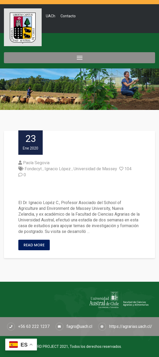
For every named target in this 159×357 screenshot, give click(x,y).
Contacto (68, 16)
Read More (34, 245)
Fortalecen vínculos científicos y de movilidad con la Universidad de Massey (79, 189)
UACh (50, 16)
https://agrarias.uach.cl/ (130, 326)
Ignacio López (58, 168)
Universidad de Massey (95, 168)
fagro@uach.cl (79, 326)
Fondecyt (33, 168)
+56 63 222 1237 (34, 326)
